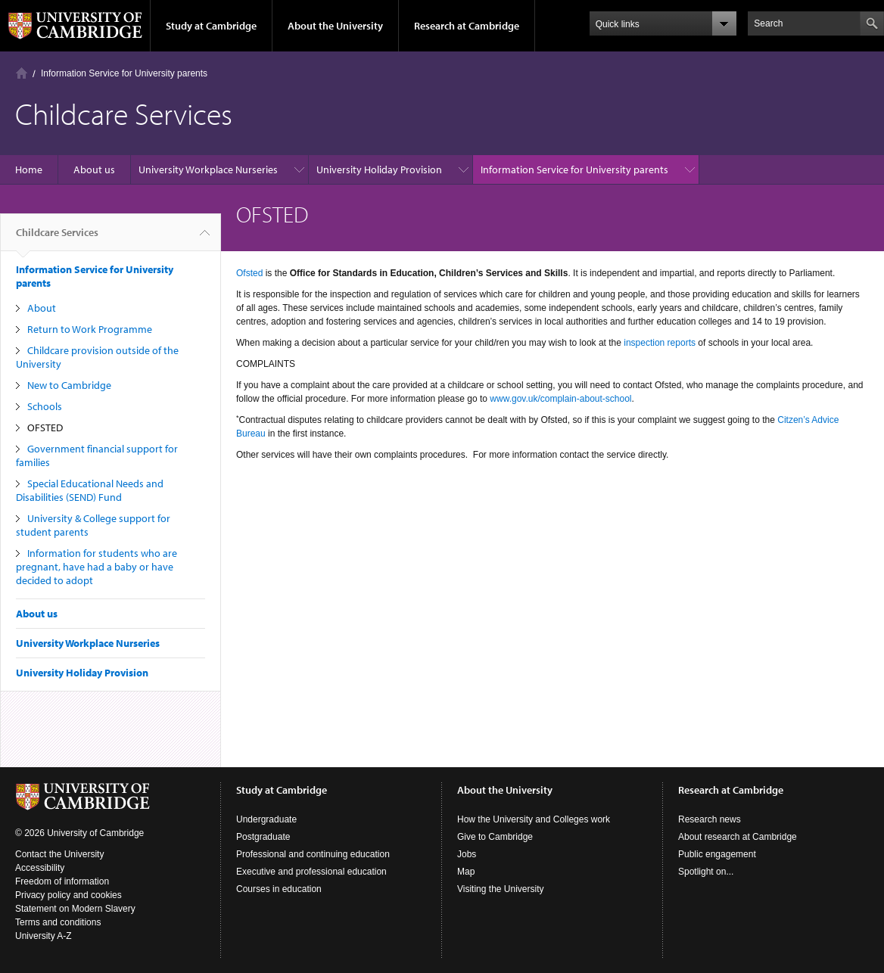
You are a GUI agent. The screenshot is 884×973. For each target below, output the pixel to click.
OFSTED (45, 427)
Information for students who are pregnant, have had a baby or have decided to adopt (96, 566)
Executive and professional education (311, 871)
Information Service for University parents (124, 73)
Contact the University (59, 854)
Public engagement (717, 854)
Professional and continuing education (313, 854)
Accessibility (39, 868)
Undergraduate (266, 819)
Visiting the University (500, 889)
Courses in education (279, 889)
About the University (335, 26)
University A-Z (43, 936)
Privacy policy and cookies (68, 895)
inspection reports (660, 342)
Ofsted (249, 273)
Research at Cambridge (466, 26)
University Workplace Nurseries (208, 169)
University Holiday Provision (379, 169)
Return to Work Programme (89, 329)
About (41, 308)
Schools (44, 406)
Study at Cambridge (211, 26)
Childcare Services (57, 238)
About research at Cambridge (737, 837)
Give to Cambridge (495, 837)
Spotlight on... (705, 871)
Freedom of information (62, 881)
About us (94, 169)
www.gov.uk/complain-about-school (560, 398)
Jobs (466, 854)
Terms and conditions (58, 922)
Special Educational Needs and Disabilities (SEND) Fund (89, 490)
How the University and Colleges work (533, 819)
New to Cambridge (69, 385)
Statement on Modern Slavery (75, 908)
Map (466, 871)
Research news (709, 819)
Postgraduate (263, 837)
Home (21, 73)
